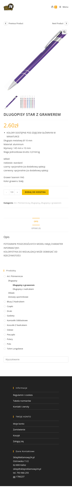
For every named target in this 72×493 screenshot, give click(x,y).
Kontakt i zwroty (21, 406)
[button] (64, 31)
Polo (9, 344)
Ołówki (11, 293)
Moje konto (18, 423)
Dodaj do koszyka (35, 192)
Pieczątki (11, 334)
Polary (10, 339)
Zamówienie (19, 429)
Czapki (10, 306)
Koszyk (16, 435)
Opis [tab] (36, 221)
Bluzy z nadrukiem (15, 301)
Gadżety (10, 315)
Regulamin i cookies (23, 395)
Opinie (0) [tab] (36, 228)
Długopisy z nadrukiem (23, 289)
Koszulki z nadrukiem (17, 325)
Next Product (57, 23)
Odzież (10, 329)
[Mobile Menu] (62, 7)
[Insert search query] (36, 359)
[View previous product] (6, 23)
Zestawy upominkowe (18, 296)
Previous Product (16, 23)
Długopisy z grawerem (51, 203)
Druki (9, 311)
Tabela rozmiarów (22, 400)
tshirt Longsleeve (15, 348)
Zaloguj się (18, 441)
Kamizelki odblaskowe (17, 320)
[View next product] (66, 23)
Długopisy (35, 203)
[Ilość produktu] (12, 192)
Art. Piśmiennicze (22, 203)
